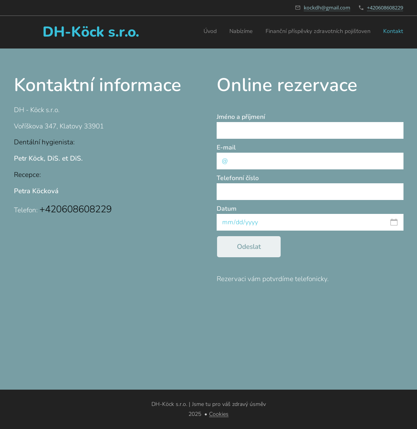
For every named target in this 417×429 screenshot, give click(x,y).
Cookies (219, 414)
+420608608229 (385, 7)
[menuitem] (367, 32)
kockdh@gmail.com (327, 7)
